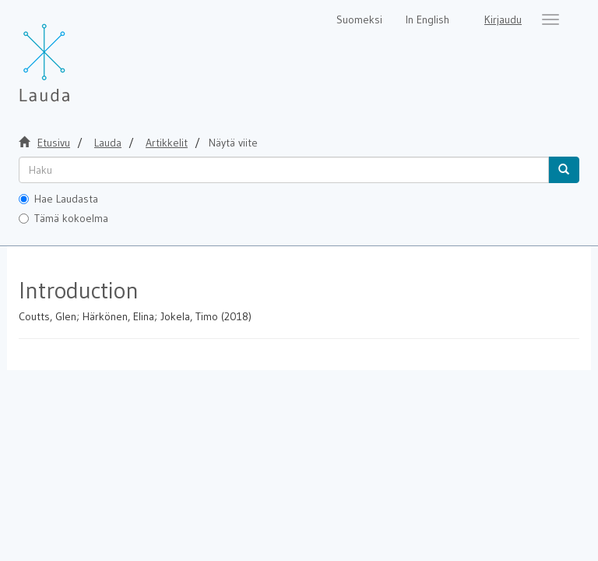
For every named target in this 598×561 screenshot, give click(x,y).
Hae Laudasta (58, 199)
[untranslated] (284, 170)
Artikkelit (167, 143)
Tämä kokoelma (63, 218)
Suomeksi (359, 19)
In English (427, 19)
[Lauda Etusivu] (77, 54)
